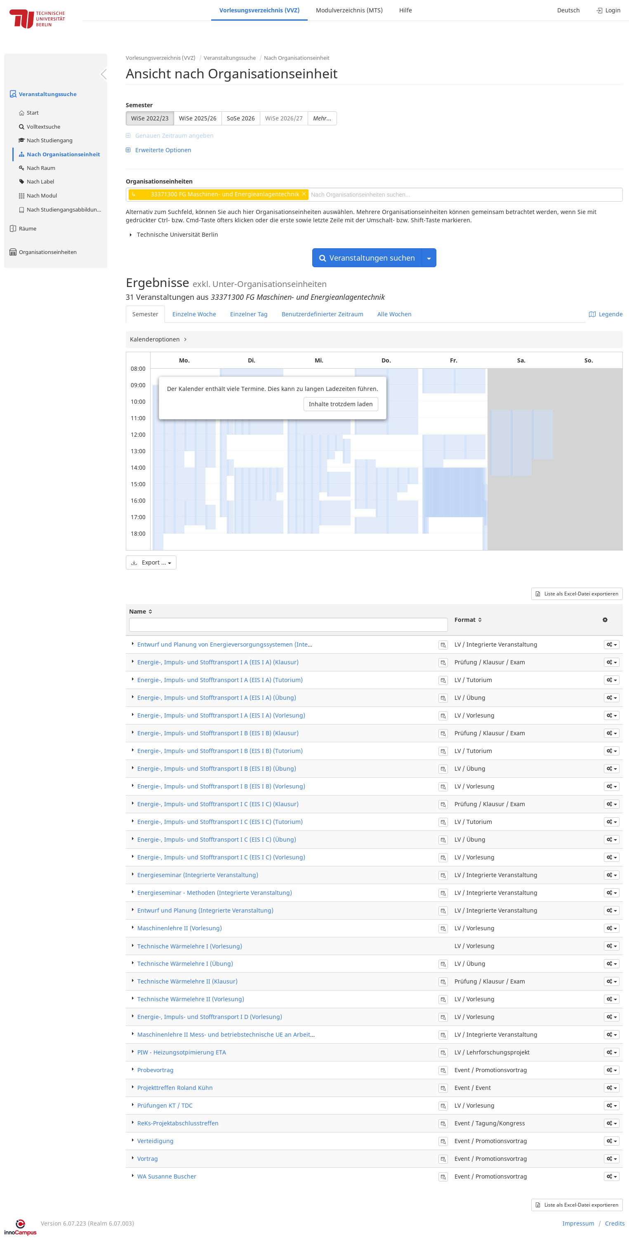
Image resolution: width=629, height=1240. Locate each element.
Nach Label (36, 181)
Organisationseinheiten (42, 252)
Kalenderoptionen (155, 339)
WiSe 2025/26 (198, 118)
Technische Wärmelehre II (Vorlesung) (190, 999)
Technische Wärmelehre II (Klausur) (187, 981)
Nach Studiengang (45, 140)
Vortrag (147, 1158)
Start (28, 112)
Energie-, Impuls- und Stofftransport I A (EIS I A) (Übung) (216, 697)
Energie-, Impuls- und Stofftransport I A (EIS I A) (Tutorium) (220, 680)
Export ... (151, 562)
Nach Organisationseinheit (59, 154)
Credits (615, 1223)
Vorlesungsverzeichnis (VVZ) (259, 10)
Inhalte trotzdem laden (341, 404)
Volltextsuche (39, 126)
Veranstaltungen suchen (367, 258)
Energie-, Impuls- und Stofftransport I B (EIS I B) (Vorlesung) (221, 786)
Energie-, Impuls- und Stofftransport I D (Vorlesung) (209, 1017)
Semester (139, 105)
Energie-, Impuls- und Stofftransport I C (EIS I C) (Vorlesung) (221, 857)
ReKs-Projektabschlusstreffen (178, 1123)
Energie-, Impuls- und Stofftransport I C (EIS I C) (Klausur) (218, 804)
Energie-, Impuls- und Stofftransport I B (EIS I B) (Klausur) (218, 733)
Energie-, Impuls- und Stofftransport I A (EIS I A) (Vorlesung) (221, 715)
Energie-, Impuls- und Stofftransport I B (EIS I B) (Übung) (216, 768)
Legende (606, 314)
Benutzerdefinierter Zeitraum (322, 314)
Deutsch (568, 10)
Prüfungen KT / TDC (165, 1105)
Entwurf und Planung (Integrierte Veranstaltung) (205, 910)
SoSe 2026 (241, 118)
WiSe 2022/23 (150, 118)
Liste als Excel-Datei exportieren (577, 593)
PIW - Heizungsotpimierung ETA (181, 1052)
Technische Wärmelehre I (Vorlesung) (189, 946)
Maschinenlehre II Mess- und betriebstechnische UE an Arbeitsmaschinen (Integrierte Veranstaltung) (278, 1034)
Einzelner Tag (249, 314)
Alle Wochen (394, 314)
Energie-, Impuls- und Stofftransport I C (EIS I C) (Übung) (216, 839)
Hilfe (405, 10)
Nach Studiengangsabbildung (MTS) (62, 209)
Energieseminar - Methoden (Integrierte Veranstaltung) (214, 892)
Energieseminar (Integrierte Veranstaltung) (197, 875)
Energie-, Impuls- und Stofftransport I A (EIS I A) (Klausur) (218, 662)
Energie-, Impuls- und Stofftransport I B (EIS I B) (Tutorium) (220, 751)
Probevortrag (155, 1070)
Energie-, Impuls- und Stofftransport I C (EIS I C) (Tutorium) (220, 822)
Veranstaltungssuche (42, 94)
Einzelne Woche (194, 314)
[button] (612, 644)
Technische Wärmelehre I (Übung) (185, 963)
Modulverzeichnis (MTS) (349, 10)
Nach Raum (36, 168)
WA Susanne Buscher (166, 1176)
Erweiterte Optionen (158, 150)
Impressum (578, 1223)
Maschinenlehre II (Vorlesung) (179, 928)
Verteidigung (155, 1141)
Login (608, 10)
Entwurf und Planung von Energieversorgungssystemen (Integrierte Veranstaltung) (253, 644)
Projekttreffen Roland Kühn (175, 1088)
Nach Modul (37, 195)
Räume (22, 228)
